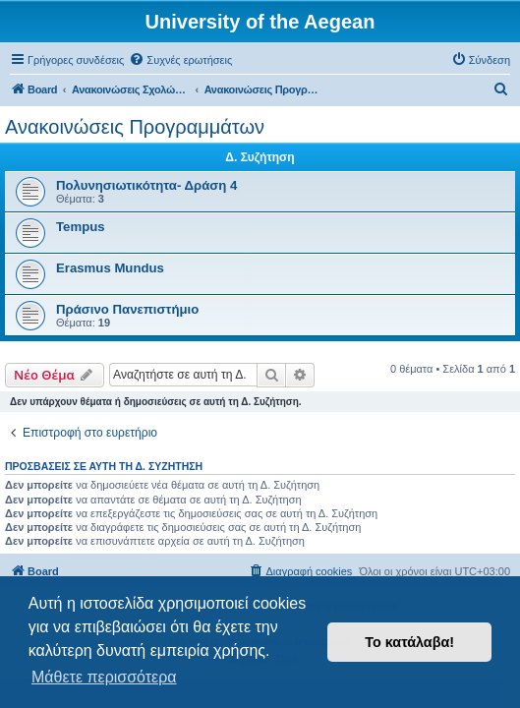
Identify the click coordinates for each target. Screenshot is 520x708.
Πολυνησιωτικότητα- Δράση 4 (146, 185)
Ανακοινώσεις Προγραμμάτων (134, 127)
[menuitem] (180, 60)
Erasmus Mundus (110, 268)
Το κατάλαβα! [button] (409, 642)
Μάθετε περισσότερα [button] (104, 677)
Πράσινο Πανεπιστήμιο (127, 309)
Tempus (80, 226)
